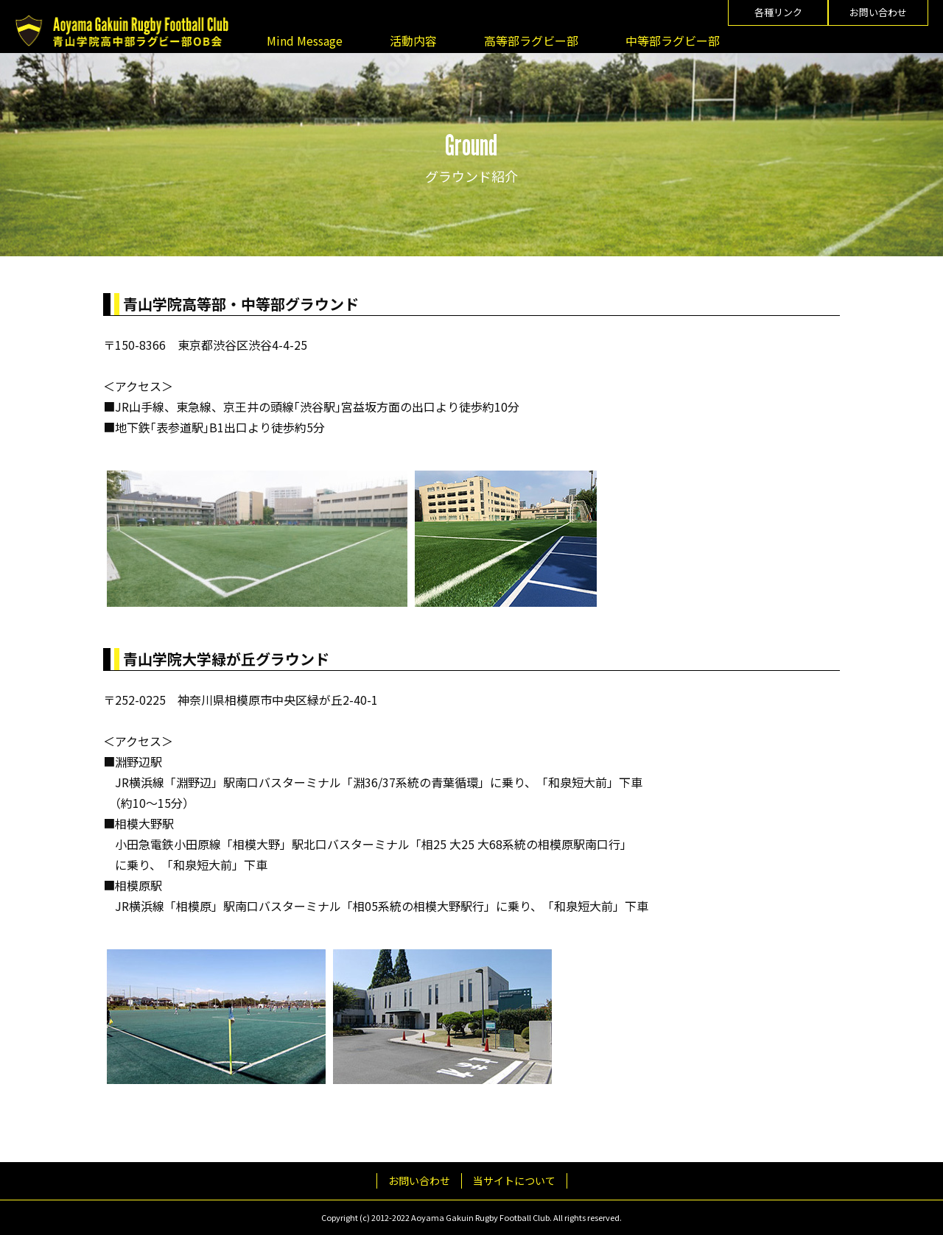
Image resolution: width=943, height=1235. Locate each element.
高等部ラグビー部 (531, 40)
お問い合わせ (878, 12)
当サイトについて (514, 1180)
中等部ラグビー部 (672, 40)
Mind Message (305, 40)
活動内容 (413, 40)
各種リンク (778, 12)
